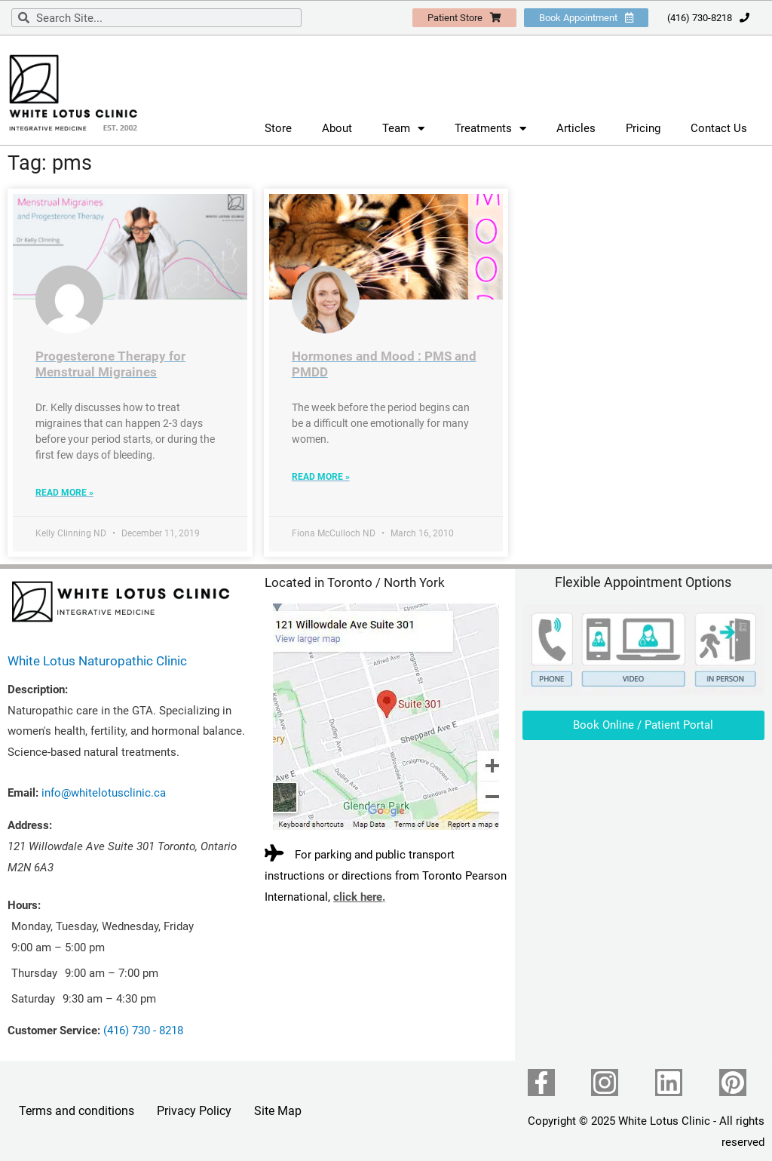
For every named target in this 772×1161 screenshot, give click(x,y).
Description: (38, 689)
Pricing (643, 128)
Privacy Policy (194, 1111)
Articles (576, 128)
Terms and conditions (76, 1111)
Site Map (278, 1111)
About (337, 128)
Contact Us (719, 128)
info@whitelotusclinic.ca (103, 793)
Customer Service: (54, 1030)
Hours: (24, 905)
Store (278, 128)
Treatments (490, 128)
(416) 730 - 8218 (143, 1030)
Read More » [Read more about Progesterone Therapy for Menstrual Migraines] (64, 492)
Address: (30, 825)
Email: (23, 793)
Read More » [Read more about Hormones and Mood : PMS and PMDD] (321, 476)
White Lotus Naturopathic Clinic (97, 660)
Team (403, 128)
